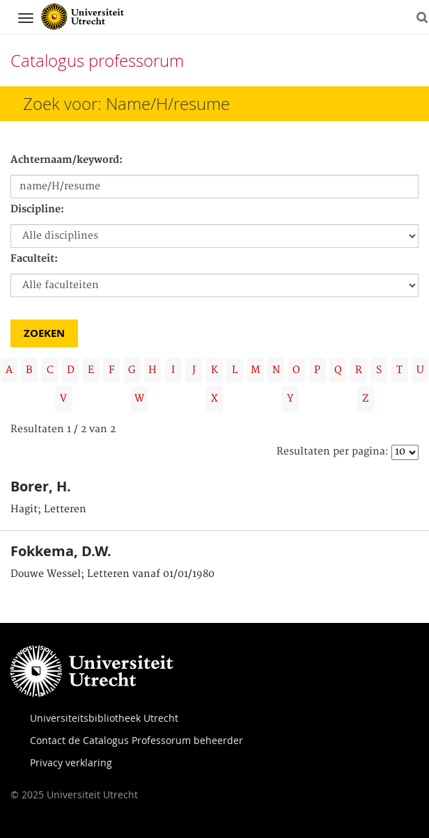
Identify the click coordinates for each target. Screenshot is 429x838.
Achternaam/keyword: (66, 160)
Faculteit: (34, 259)
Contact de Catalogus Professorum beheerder (136, 740)
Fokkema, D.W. (60, 550)
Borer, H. (40, 486)
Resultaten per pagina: (332, 451)
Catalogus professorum (97, 60)
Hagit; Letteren (48, 509)
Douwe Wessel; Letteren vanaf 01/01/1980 (112, 574)
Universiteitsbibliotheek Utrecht (104, 718)
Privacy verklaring (71, 762)
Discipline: (37, 209)
